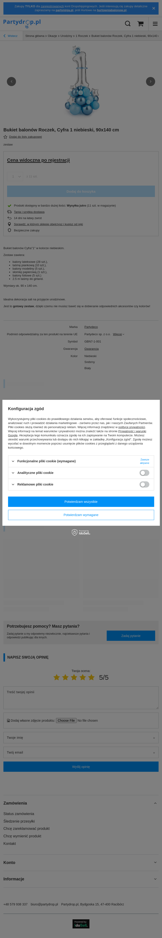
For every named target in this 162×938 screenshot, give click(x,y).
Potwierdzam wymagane (81, 515)
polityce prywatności (131, 427)
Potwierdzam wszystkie (81, 502)
